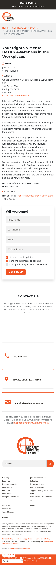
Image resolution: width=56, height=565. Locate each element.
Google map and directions (15, 95)
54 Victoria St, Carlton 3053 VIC (35, 558)
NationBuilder (25, 549)
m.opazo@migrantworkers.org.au (31, 422)
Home (5, 27)
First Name (14, 219)
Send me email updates (21, 257)
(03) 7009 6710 (12, 558)
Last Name (14, 229)
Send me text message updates (25, 260)
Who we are (6, 509)
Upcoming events (37, 484)
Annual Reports (8, 512)
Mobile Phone (15, 249)
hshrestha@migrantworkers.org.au (35, 195)
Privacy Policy (7, 539)
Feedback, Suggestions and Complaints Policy (32, 539)
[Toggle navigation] (50, 16)
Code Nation (14, 549)
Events (34, 27)
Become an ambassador (39, 487)
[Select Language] (12, 561)
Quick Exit (28, 5)
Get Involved (19, 27)
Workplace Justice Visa (10, 497)
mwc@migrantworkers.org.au (28, 561)
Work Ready (6, 493)
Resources (6, 490)
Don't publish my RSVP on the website (28, 264)
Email (11, 239)
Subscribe (34, 481)
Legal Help (6, 481)
